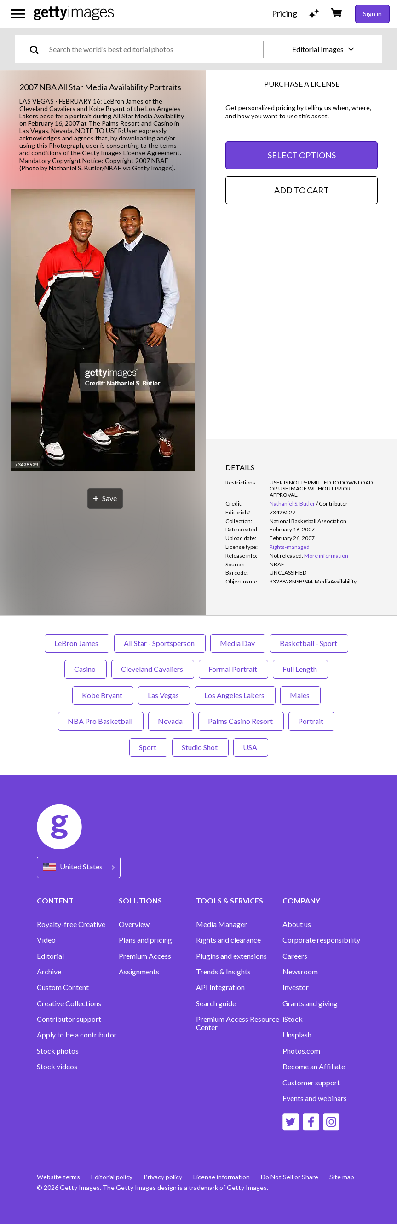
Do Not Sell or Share (289, 1177)
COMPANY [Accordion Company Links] (301, 900)
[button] (103, 330)
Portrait (311, 721)
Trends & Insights (223, 972)
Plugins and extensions (231, 956)
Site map (341, 1177)
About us (296, 924)
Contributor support (69, 1019)
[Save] (105, 498)
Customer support (311, 1082)
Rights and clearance (228, 940)
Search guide (216, 1003)
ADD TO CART (301, 190)
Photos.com (301, 1051)
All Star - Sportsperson (160, 643)
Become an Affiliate (313, 1066)
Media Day (238, 643)
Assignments (139, 972)
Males (300, 695)
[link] (286, 555)
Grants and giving (310, 1003)
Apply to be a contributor (77, 1035)
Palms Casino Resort (241, 721)
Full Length (300, 668)
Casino (85, 668)
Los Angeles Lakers (235, 695)
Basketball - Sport (309, 643)
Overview (134, 924)
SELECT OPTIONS (302, 155)
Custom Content (63, 987)
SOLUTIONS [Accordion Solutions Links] (140, 900)
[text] (154, 49)
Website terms (58, 1177)
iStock (292, 1019)
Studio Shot (200, 747)
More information (326, 555)
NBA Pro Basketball (101, 721)
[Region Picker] (79, 867)
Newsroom (300, 972)
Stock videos (57, 1066)
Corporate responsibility (321, 940)
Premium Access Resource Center (237, 1023)
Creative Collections (69, 1003)
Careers (294, 956)
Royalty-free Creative (71, 924)
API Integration (220, 987)
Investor (295, 987)
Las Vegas (164, 695)
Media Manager (221, 924)
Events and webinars (314, 1098)
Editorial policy (111, 1177)
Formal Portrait (233, 668)
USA (251, 747)
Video (46, 940)
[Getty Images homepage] (74, 13)
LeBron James (77, 643)
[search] (38, 49)
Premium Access (145, 956)
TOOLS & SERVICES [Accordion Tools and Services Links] (229, 900)
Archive (49, 972)
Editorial (50, 956)
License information (221, 1177)
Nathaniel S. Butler (292, 503)
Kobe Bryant (103, 695)
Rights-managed (290, 546)
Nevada (171, 721)
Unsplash (296, 1035)
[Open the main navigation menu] (18, 14)
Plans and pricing (145, 940)
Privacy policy (163, 1177)
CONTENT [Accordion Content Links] (55, 900)
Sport (148, 747)
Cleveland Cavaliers (152, 668)
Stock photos (58, 1051)
